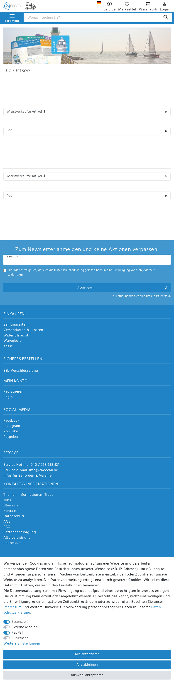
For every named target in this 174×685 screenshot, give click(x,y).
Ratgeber (10, 437)
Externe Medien (25, 627)
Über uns (10, 506)
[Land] (99, 3)
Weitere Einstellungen (21, 643)
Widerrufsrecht (15, 336)
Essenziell (20, 622)
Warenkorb (12, 341)
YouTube (10, 432)
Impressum (12, 543)
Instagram (11, 426)
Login (8, 397)
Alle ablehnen (87, 665)
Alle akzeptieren (87, 654)
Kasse (8, 346)
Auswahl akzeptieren (87, 675)
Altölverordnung (17, 538)
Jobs (7, 500)
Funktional (20, 638)
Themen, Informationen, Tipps (28, 495)
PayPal (17, 632)
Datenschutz (14, 516)
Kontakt (10, 511)
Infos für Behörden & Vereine (27, 476)
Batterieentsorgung (19, 533)
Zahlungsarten (15, 325)
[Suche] (166, 17)
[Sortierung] (87, 112)
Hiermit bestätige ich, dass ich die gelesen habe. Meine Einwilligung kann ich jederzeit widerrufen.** (81, 272)
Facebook (11, 421)
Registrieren (13, 392)
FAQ (6, 527)
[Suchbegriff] (98, 17)
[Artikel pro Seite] (87, 131)
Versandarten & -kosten (23, 330)
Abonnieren (122, 287)
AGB (7, 522)
